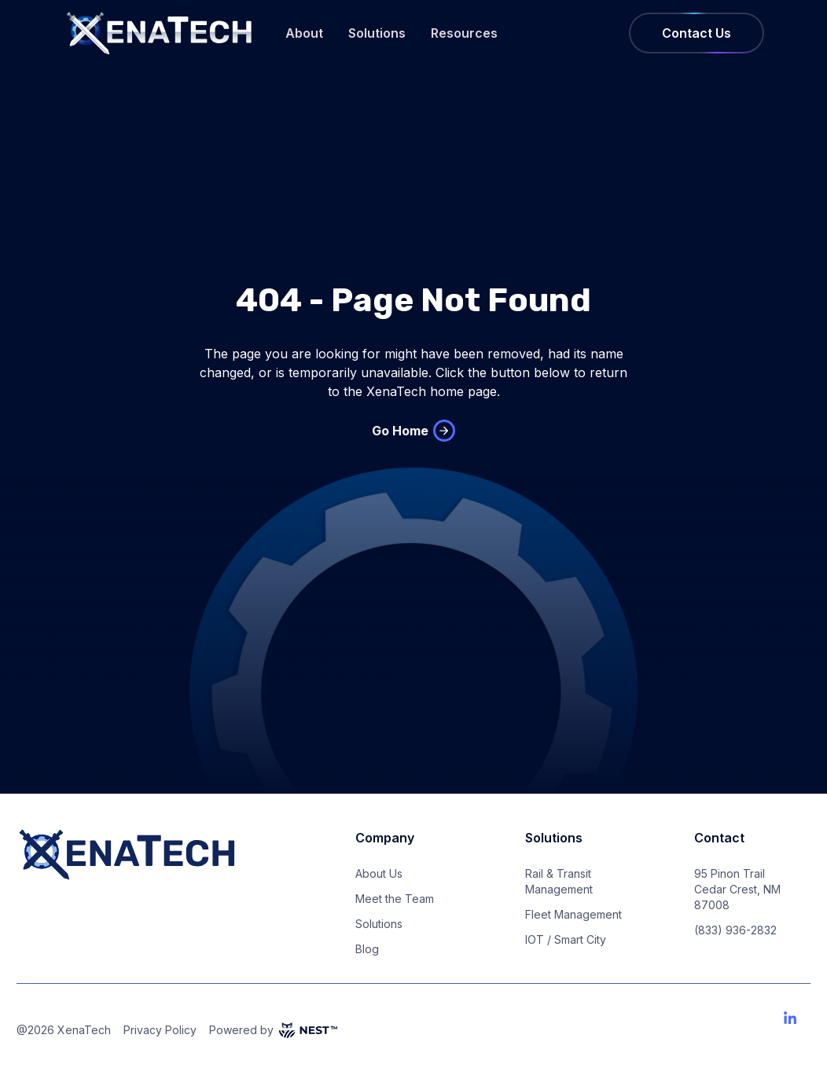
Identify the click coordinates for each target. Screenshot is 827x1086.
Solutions (377, 33)
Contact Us (696, 33)
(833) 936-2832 (735, 930)
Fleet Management (573, 914)
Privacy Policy (160, 1029)
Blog (367, 949)
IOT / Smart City (565, 939)
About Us (378, 873)
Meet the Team (394, 898)
